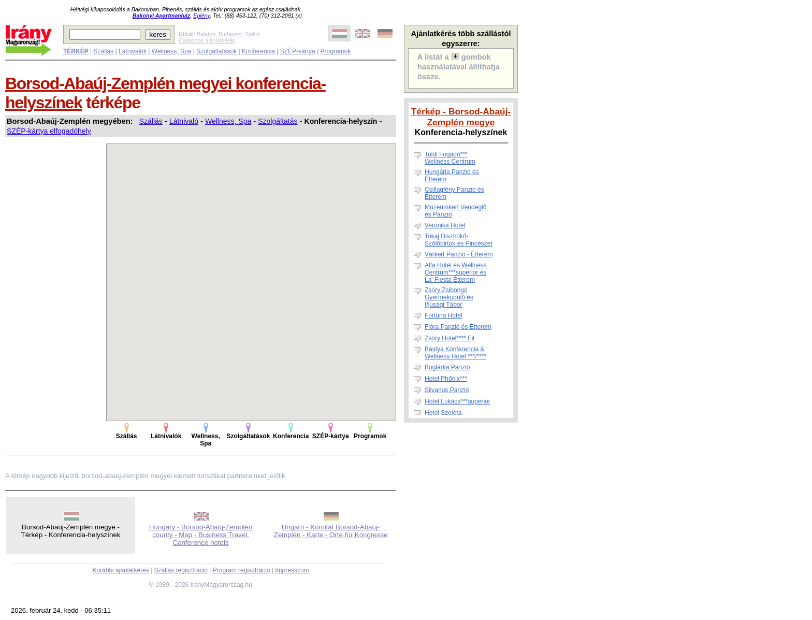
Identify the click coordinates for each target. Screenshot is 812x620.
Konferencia (258, 51)
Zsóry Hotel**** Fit (450, 338)
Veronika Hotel (445, 225)
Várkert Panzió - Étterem (458, 254)
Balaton (206, 34)
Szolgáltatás (277, 121)
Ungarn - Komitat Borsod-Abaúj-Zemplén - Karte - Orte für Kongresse (331, 531)
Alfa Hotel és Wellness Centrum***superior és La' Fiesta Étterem (456, 272)
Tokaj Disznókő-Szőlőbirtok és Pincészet (458, 240)
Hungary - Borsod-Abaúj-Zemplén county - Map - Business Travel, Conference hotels (200, 534)
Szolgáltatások (216, 51)
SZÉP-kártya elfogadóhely (49, 131)
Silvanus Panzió (447, 390)
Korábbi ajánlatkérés (120, 570)
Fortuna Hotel (443, 315)
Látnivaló (183, 121)
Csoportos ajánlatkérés (207, 40)
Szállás (103, 51)
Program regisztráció (241, 570)
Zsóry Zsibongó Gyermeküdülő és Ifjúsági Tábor (449, 297)
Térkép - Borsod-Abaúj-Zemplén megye (461, 116)
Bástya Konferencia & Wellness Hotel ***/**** (455, 352)
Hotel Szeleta (443, 412)
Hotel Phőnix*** (446, 378)
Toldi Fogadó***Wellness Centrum (450, 158)
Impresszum (292, 570)
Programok (336, 51)
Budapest (230, 34)
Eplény (201, 15)
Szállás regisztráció (181, 570)
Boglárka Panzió (447, 367)
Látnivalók (133, 51)
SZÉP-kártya (297, 51)
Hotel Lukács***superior (457, 401)
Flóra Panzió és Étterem (458, 326)
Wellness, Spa (171, 51)
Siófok (252, 34)
